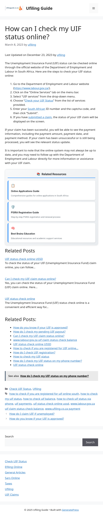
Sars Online (12, 478)
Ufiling (37, 389)
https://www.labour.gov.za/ (31, 88)
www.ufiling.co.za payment (62, 409)
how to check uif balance (39, 399)
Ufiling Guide (39, 8)
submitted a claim (40, 117)
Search (9, 436)
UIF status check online (20, 299)
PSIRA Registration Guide (25, 212)
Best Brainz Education (23, 233)
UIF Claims (12, 494)
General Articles (15, 472)
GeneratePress (70, 509)
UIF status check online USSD (24, 259)
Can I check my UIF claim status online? (30, 279)
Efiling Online (13, 467)
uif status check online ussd (51, 403)
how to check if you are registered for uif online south (44, 394)
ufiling (61, 55)
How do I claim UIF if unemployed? (31, 414)
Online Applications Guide (25, 191)
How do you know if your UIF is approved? (36, 418)
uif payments (23, 403)
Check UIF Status (20, 389)
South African (36, 109)
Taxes (8, 483)
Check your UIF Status (39, 100)
